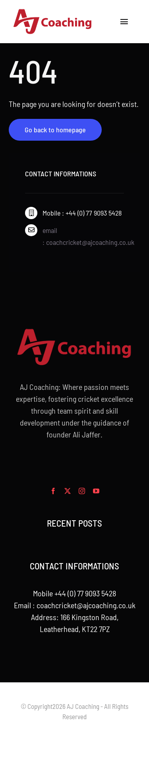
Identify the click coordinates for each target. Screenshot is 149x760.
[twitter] (67, 491)
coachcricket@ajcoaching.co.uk (86, 605)
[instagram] (82, 491)
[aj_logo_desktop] (53, 12)
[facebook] (53, 491)
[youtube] (96, 491)
